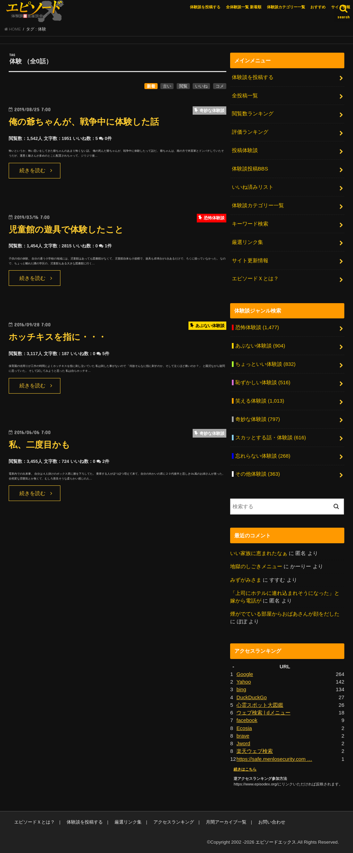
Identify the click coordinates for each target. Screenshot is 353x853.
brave (242, 736)
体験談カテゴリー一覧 (286, 7)
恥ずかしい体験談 (263, 382)
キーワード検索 (250, 224)
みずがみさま (245, 580)
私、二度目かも (39, 444)
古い (167, 86)
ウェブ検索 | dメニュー (263, 712)
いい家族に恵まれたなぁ (258, 553)
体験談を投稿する (205, 7)
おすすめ (318, 7)
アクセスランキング (173, 822)
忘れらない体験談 (263, 456)
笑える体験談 (259, 401)
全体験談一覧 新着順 (243, 7)
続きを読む (32, 170)
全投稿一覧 (245, 95)
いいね (201, 86)
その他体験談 (257, 474)
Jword (243, 743)
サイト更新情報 (250, 260)
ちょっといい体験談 (265, 364)
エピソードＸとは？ (255, 278)
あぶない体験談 (260, 346)
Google (244, 674)
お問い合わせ (271, 822)
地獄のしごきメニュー (256, 566)
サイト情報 (340, 7)
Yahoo (243, 682)
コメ (220, 86)
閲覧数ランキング (253, 113)
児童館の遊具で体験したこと (66, 229)
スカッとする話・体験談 (270, 437)
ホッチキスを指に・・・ (58, 337)
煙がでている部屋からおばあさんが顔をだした (284, 614)
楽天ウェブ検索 (254, 751)
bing (241, 689)
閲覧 (183, 86)
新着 (151, 86)
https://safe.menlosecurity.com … (274, 759)
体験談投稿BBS (250, 169)
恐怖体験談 (257, 327)
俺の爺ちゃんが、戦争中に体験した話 (84, 121)
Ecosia (244, 728)
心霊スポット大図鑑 (259, 705)
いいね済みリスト (253, 187)
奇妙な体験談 (257, 419)
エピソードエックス (275, 842)
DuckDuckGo (251, 697)
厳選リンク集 (247, 242)
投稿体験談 (245, 150)
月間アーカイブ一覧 (226, 822)
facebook (246, 720)
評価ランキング (250, 132)
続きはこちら (245, 769)
